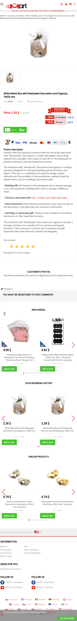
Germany (54, 600)
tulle (33, 198)
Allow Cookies (67, 618)
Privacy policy (5, 550)
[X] (1, 612)
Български (11, 600)
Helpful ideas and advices (10, 569)
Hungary (40, 605)
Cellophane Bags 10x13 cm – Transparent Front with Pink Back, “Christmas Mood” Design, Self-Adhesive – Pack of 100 (19, 357)
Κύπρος (50, 610)
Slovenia (36, 610)
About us (4, 547)
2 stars (17, 246)
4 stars (27, 246)
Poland (9, 610)
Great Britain (65, 610)
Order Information (31, 550)
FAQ (25, 547)
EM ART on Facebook (11, 583)
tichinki (40, 198)
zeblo (64, 198)
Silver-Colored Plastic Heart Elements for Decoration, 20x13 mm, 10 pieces (19, 505)
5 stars (33, 246)
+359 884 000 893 (57, 11)
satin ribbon (51, 198)
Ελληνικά (26, 600)
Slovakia (23, 610)
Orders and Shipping (32, 553)
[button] (23, 373)
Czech (27, 605)
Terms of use (5, 553)
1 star (11, 246)
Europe (53, 605)
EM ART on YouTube (11, 588)
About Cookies (6, 557)
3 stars (22, 246)
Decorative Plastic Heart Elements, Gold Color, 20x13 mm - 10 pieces (58, 503)
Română (40, 600)
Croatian (14, 605)
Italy (64, 605)
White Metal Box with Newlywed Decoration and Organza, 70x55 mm (19, 429)
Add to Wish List (34, 101)
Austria (67, 600)
